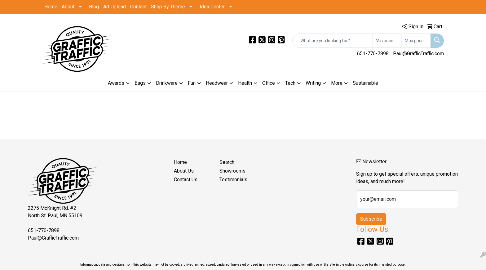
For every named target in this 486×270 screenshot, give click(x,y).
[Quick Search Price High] (416, 41)
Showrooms (232, 171)
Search (226, 162)
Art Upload (114, 7)
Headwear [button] (217, 83)
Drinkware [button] (167, 83)
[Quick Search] (332, 41)
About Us (184, 171)
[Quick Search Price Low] (387, 41)
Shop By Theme (168, 7)
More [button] (336, 83)
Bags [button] (140, 83)
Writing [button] (313, 83)
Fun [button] (192, 83)
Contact (138, 7)
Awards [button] (116, 83)
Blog (94, 7)
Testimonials (233, 179)
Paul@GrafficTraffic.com (418, 53)
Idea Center (212, 7)
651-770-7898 (373, 53)
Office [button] (268, 83)
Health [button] (245, 83)
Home (50, 7)
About (68, 7)
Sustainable (365, 83)
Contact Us (185, 179)
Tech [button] (290, 83)
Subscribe (371, 219)
